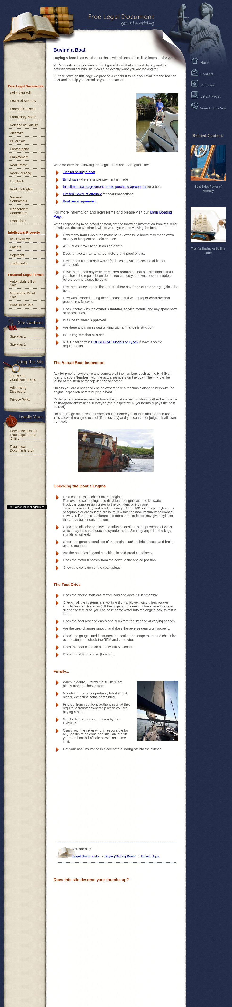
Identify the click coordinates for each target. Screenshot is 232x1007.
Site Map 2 (18, 344)
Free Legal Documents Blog (22, 448)
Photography (19, 149)
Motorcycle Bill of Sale (22, 295)
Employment (19, 157)
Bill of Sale (17, 141)
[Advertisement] (85, 122)
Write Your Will (20, 93)
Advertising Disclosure (18, 389)
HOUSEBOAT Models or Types (114, 342)
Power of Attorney (23, 101)
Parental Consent (23, 109)
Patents (15, 247)
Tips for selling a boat (79, 172)
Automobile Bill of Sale (23, 283)
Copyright (17, 255)
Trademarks (19, 263)
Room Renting (20, 173)
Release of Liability (24, 125)
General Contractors (18, 199)
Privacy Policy (20, 399)
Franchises (18, 221)
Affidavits (16, 133)
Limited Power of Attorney (82, 194)
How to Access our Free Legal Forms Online (23, 434)
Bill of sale (71, 179)
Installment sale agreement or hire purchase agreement (104, 187)
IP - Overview (20, 239)
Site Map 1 (18, 336)
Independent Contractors (19, 211)
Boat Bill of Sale (21, 305)
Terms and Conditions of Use (23, 378)
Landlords (17, 181)
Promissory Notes (23, 117)
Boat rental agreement (79, 201)
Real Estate (18, 165)
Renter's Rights (21, 189)
